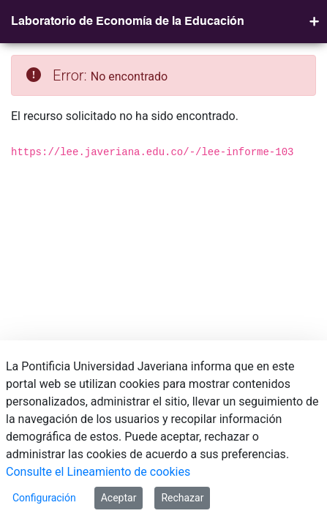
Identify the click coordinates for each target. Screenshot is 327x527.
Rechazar (182, 498)
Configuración (44, 498)
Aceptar (119, 498)
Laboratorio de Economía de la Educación (127, 22)
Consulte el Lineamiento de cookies (98, 472)
